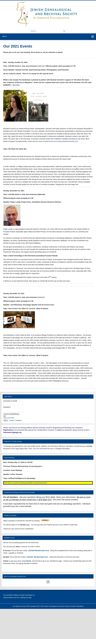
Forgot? (12, 420)
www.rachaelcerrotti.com (47, 141)
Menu (4, 36)
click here (36, 448)
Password (6, 407)
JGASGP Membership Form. (37, 557)
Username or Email (10, 401)
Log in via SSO (8, 418)
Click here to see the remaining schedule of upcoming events (25, 483)
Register (19, 420)
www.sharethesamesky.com (68, 141)
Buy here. (16, 85)
